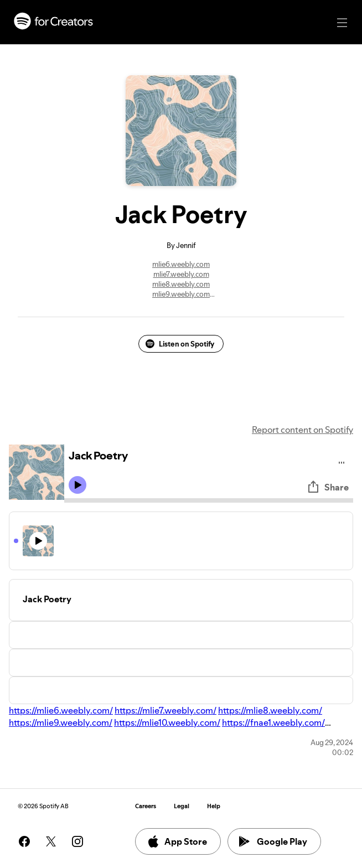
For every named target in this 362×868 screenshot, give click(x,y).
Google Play (273, 841)
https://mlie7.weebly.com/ (165, 710)
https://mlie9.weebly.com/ (60, 722)
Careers (145, 806)
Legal (181, 806)
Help (213, 806)
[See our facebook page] (24, 841)
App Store (177, 841)
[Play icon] (77, 485)
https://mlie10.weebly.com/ (167, 722)
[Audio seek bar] (208, 500)
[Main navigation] (342, 22)
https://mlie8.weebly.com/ (270, 710)
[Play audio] (342, 461)
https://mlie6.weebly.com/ (61, 710)
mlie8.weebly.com (181, 284)
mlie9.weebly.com (181, 294)
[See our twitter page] (51, 841)
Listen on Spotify (180, 344)
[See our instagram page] (77, 841)
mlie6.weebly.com (181, 264)
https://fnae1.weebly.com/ (273, 722)
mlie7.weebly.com (181, 274)
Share (328, 487)
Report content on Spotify (302, 429)
